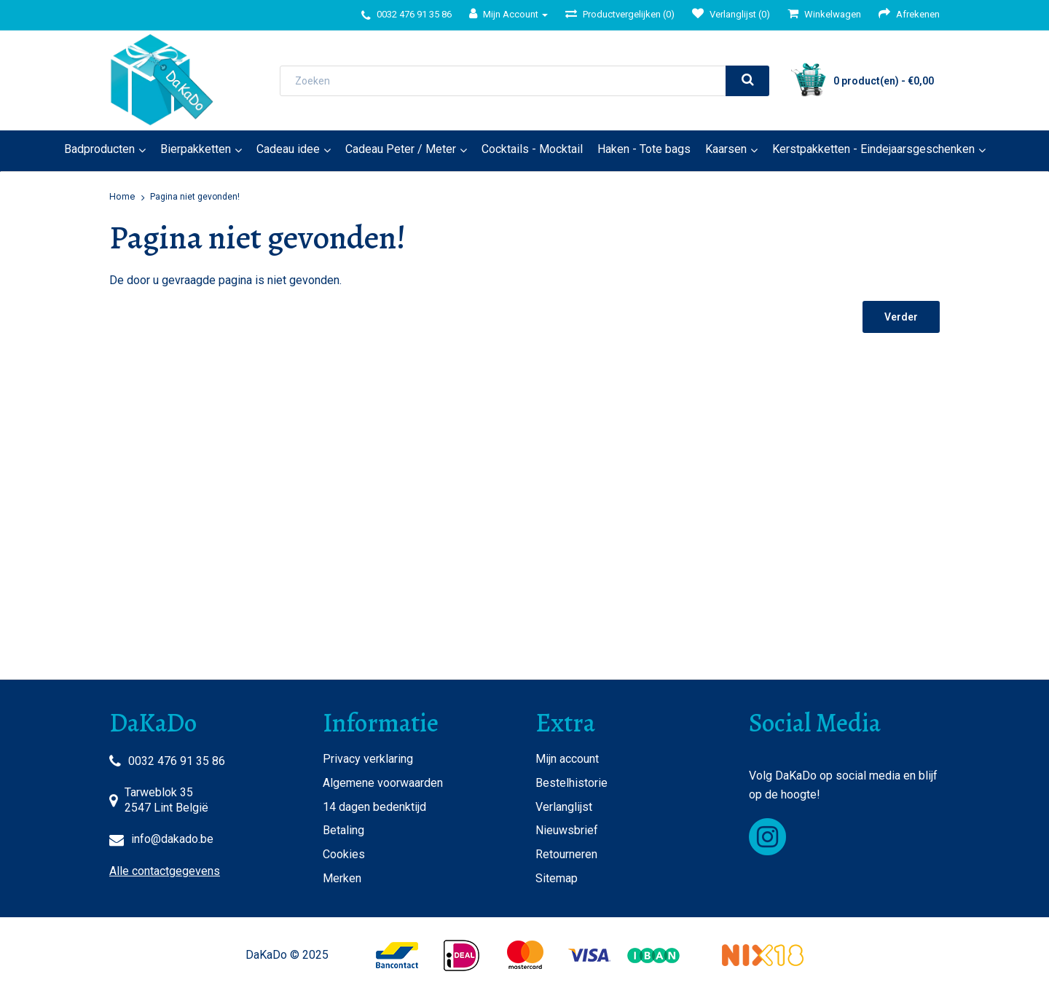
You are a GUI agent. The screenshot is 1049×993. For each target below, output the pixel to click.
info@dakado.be (172, 839)
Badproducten (99, 149)
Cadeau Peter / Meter (400, 149)
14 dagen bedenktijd (374, 807)
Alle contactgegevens (164, 871)
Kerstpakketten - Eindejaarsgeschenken (873, 149)
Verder (901, 317)
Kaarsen (726, 149)
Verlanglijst (563, 807)
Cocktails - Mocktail (532, 149)
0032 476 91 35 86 (176, 761)
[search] (747, 81)
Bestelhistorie (571, 783)
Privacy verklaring (368, 759)
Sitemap (556, 878)
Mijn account (567, 759)
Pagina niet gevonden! (195, 197)
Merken (342, 878)
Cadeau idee (288, 149)
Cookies (344, 854)
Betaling (343, 830)
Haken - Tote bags (644, 149)
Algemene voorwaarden (383, 783)
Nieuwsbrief (566, 830)
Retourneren (566, 854)
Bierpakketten (195, 149)
